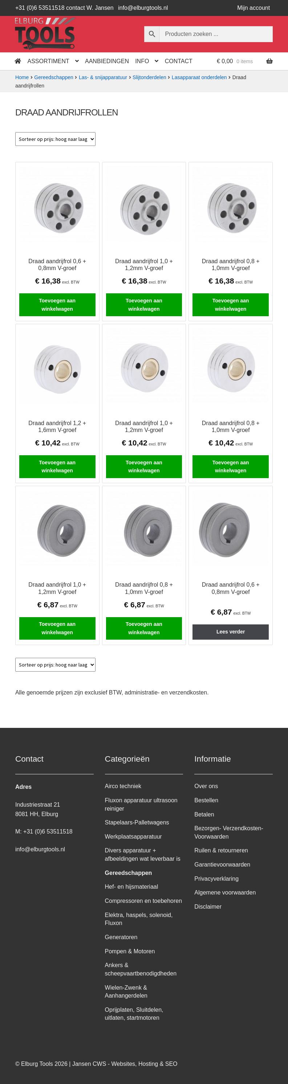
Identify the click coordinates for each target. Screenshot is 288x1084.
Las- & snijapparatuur (103, 77)
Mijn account (253, 8)
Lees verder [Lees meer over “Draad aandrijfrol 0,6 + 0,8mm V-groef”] (230, 632)
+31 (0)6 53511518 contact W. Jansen (64, 8)
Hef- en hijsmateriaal (131, 887)
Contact (178, 61)
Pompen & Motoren (130, 951)
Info (142, 61)
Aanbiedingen (107, 61)
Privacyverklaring (216, 879)
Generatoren (121, 937)
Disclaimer (208, 907)
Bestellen (206, 800)
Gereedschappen (53, 77)
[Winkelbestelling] (55, 139)
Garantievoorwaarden (222, 864)
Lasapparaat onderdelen (199, 77)
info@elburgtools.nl (143, 8)
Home (22, 77)
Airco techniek (123, 786)
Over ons (206, 786)
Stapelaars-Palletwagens (137, 822)
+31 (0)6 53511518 (48, 831)
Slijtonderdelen (149, 77)
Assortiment (48, 61)
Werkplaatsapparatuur (133, 837)
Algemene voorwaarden (225, 892)
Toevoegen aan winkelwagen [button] (57, 305)
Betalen (204, 814)
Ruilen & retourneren (221, 850)
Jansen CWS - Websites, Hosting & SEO (125, 1064)
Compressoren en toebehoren (143, 901)
